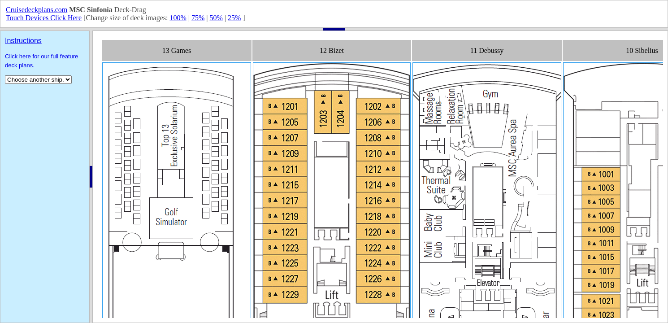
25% (234, 18)
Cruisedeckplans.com (36, 9)
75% (197, 18)
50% (215, 18)
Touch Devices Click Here (44, 18)
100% (177, 18)
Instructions (23, 40)
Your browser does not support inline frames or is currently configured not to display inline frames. (380, 176)
